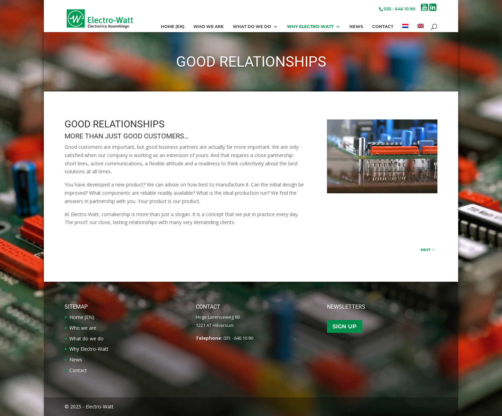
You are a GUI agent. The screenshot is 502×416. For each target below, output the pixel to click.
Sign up (344, 326)
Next (426, 250)
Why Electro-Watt (310, 26)
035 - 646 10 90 (399, 8)
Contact (382, 26)
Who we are (208, 26)
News (356, 26)
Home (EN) (172, 26)
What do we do (252, 26)
